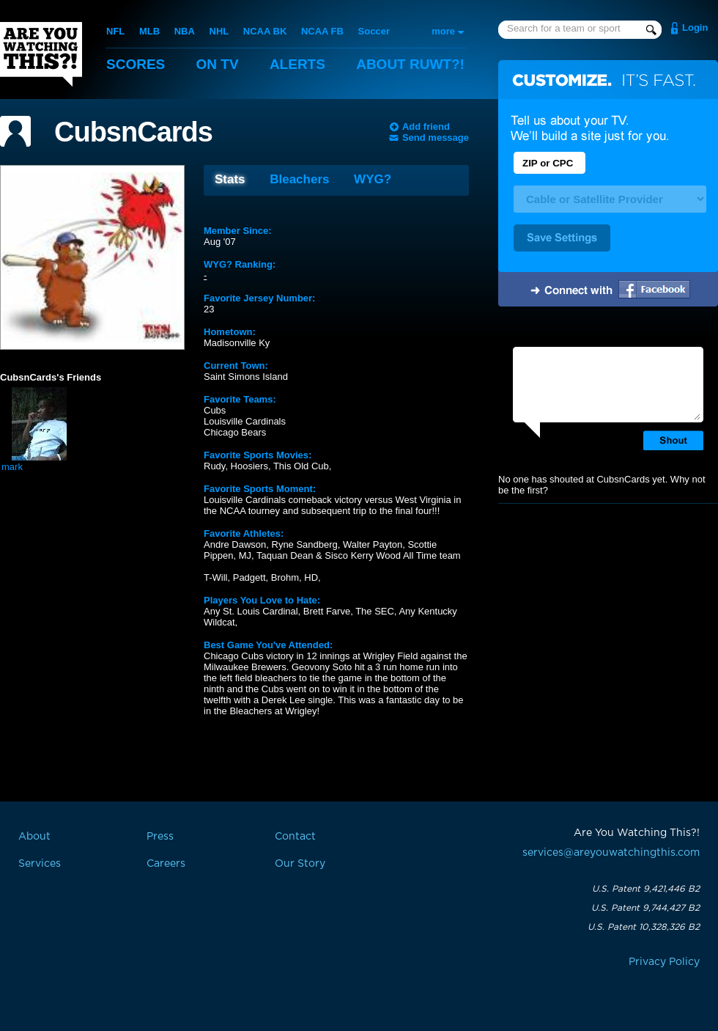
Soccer (374, 31)
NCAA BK (264, 31)
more (443, 31)
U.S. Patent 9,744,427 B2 (645, 907)
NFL (115, 31)
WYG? (372, 179)
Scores (135, 64)
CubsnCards (133, 132)
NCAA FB (322, 31)
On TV (217, 64)
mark (12, 466)
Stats (230, 179)
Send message (435, 137)
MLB (149, 31)
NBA (184, 31)
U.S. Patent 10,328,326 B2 (644, 926)
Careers (166, 864)
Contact (295, 837)
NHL (219, 31)
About (410, 64)
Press (160, 837)
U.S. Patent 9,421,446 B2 (646, 888)
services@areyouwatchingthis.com (611, 853)
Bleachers (299, 179)
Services (39, 864)
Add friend (426, 126)
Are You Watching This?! (41, 54)
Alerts (297, 64)
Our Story (300, 864)
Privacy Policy (664, 962)
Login (695, 27)
